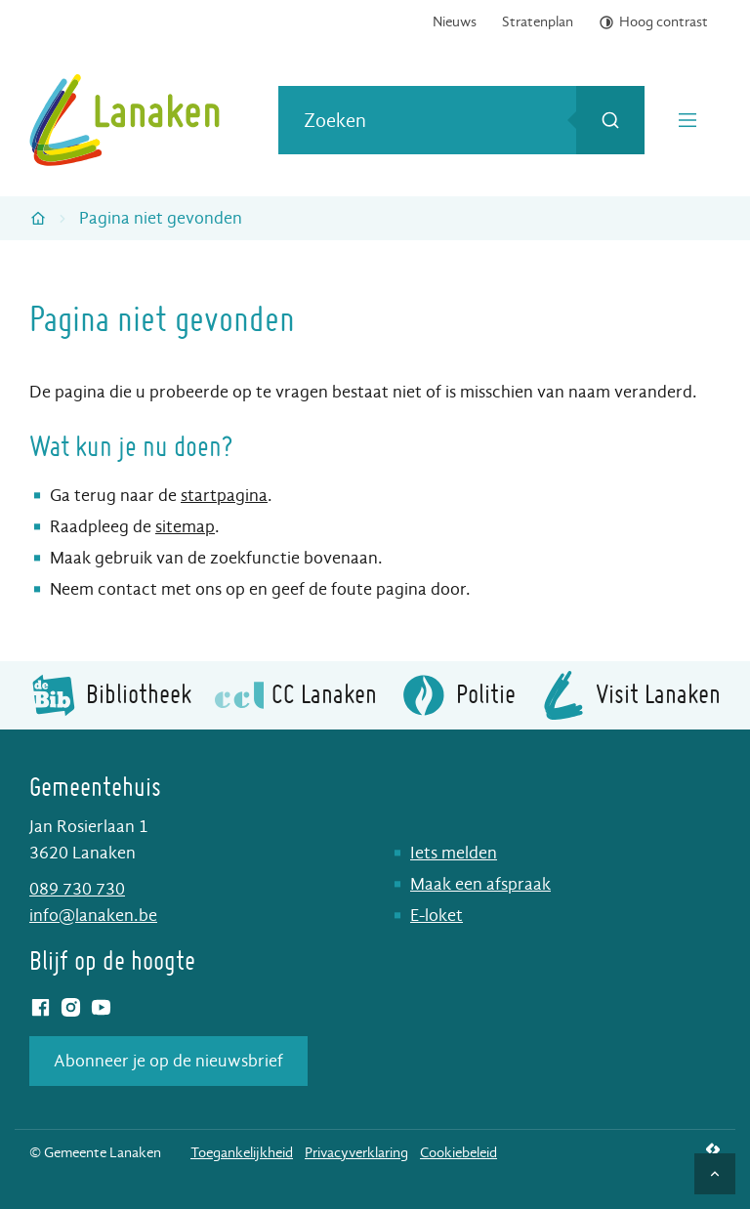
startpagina (224, 495)
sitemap (185, 527)
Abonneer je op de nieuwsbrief (168, 1061)
